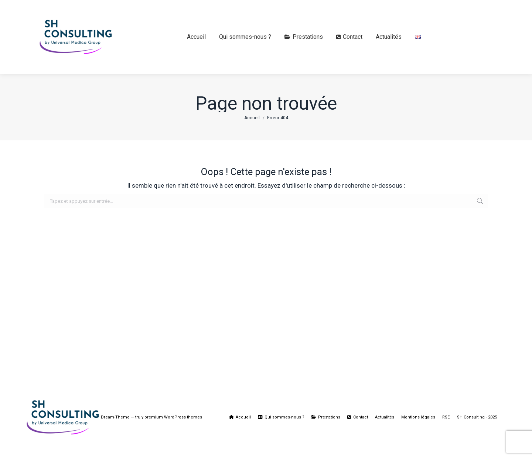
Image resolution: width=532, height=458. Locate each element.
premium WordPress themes (173, 417)
